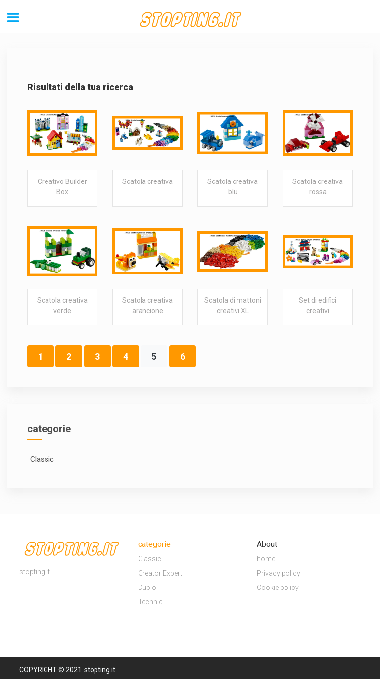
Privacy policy (278, 573)
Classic (149, 559)
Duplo (147, 587)
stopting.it (99, 670)
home (266, 559)
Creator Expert (160, 573)
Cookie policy (278, 587)
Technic (150, 602)
